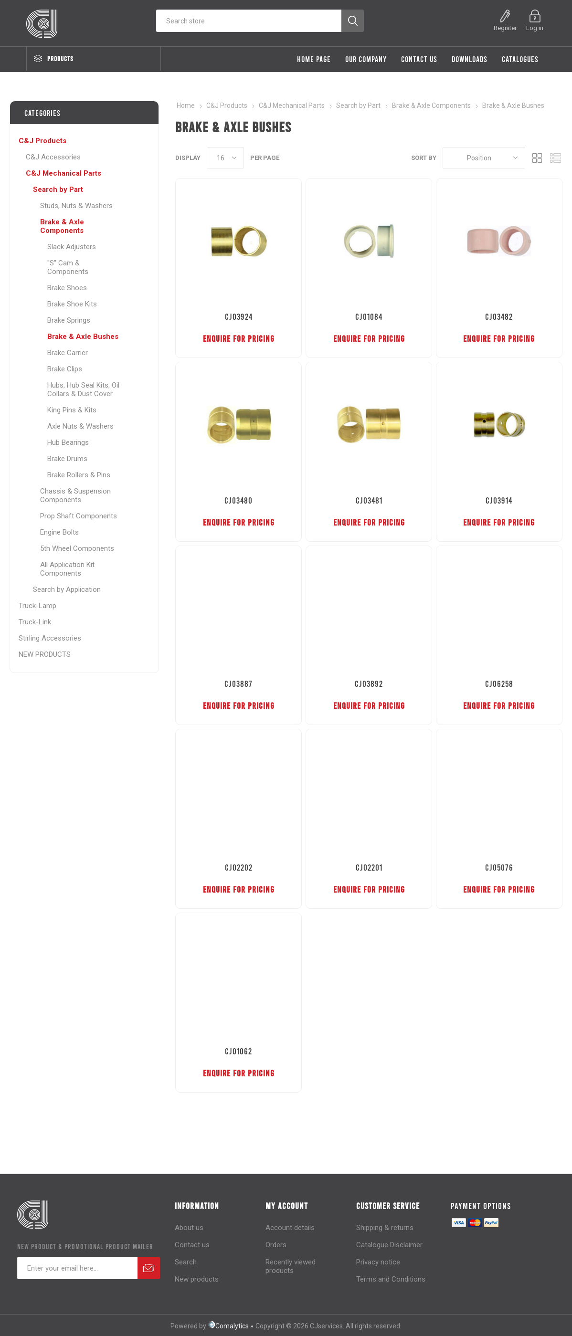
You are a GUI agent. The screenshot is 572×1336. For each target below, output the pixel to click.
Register (505, 28)
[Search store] (248, 21)
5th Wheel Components (77, 548)
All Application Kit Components (67, 569)
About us (189, 1227)
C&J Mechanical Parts (63, 173)
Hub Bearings (68, 442)
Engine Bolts (59, 532)
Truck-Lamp (37, 605)
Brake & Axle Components (62, 226)
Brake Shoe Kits (72, 304)
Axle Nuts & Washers (80, 426)
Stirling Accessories (50, 638)
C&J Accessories (53, 157)
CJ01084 (368, 316)
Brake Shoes (67, 288)
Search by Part (58, 189)
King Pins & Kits (71, 410)
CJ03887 (238, 683)
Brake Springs (68, 320)
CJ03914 (499, 500)
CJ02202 (239, 867)
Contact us (192, 1245)
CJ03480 (238, 500)
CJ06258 (499, 683)
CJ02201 (369, 867)
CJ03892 (369, 683)
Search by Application (67, 589)
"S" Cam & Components (67, 267)
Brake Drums (67, 458)
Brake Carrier (67, 352)
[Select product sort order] (484, 157)
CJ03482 (499, 316)
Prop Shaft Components (78, 516)
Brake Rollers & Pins (78, 475)
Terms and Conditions (390, 1279)
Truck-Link (35, 622)
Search (186, 1262)
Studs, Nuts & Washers (76, 205)
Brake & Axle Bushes (82, 336)
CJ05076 (499, 867)
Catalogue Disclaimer (389, 1245)
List (555, 157)
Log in (534, 28)
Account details (290, 1227)
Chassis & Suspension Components (75, 495)
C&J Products (42, 141)
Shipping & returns (384, 1227)
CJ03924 (239, 316)
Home (186, 105)
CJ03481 (369, 500)
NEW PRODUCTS (45, 654)
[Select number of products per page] (225, 157)
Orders (275, 1245)
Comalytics (228, 1326)
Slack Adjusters (71, 246)
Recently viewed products (290, 1266)
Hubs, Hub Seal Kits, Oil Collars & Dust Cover (83, 389)
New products (197, 1279)
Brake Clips (64, 369)
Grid (537, 157)
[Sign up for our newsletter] (77, 1268)
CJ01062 (238, 1051)
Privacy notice (378, 1262)
